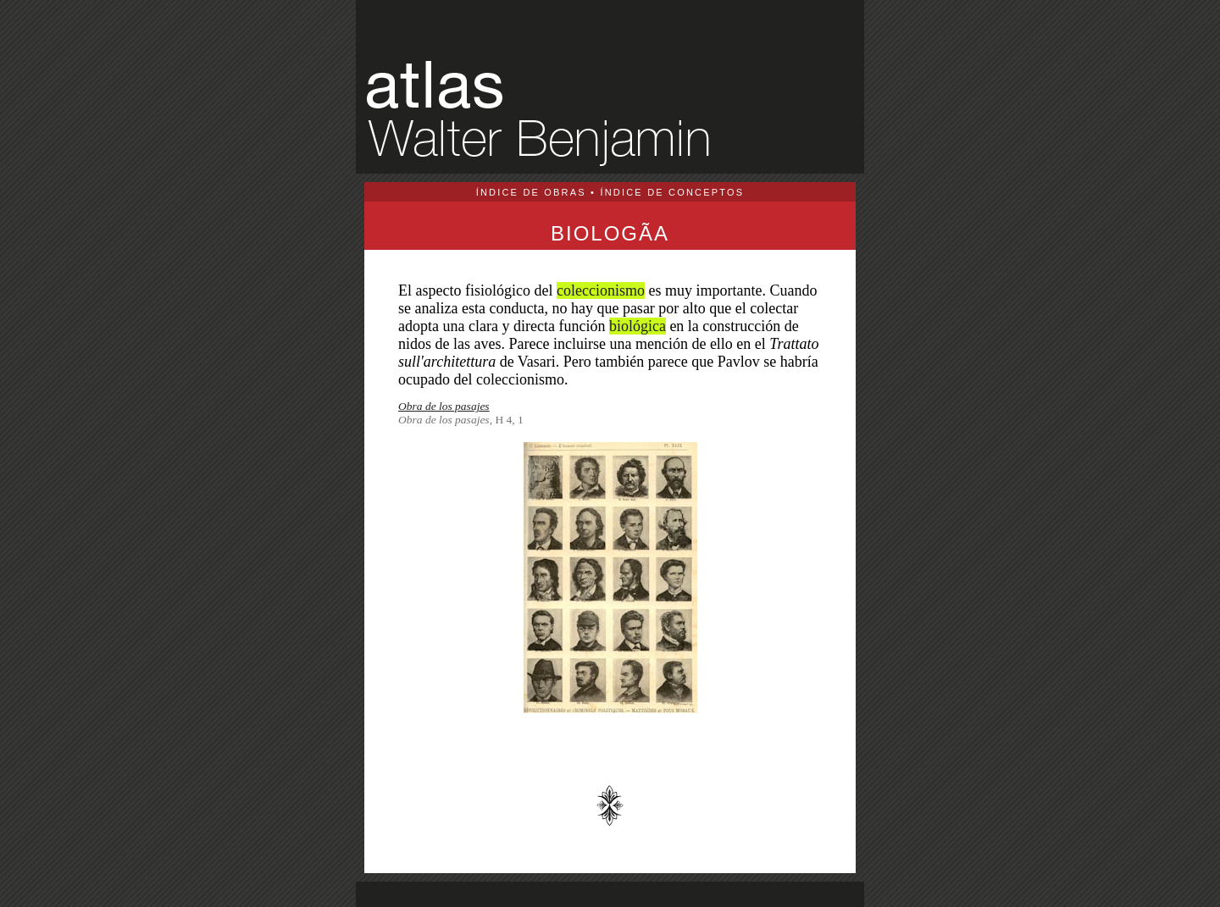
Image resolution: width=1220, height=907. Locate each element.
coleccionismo (601, 290)
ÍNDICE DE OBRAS (531, 192)
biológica (637, 326)
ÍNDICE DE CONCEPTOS (672, 192)
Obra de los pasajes (444, 406)
